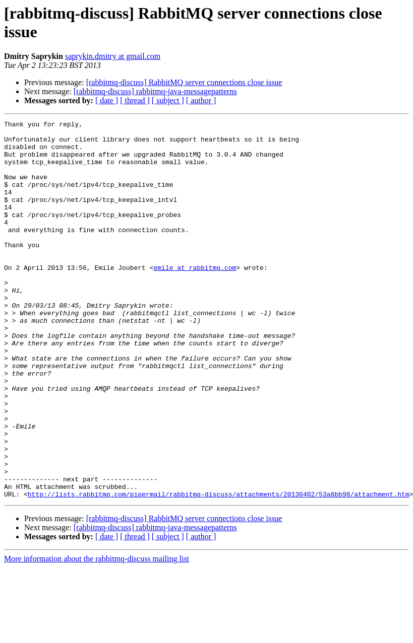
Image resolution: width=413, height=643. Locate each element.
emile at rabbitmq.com (194, 297)
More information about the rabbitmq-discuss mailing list (96, 634)
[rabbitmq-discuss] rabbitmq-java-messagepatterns (155, 91)
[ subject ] (168, 100)
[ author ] (201, 100)
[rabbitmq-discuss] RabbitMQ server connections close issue (184, 82)
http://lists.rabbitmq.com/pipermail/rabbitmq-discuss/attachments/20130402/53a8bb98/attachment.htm (218, 569)
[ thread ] (135, 100)
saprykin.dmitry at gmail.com (112, 56)
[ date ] (106, 100)
